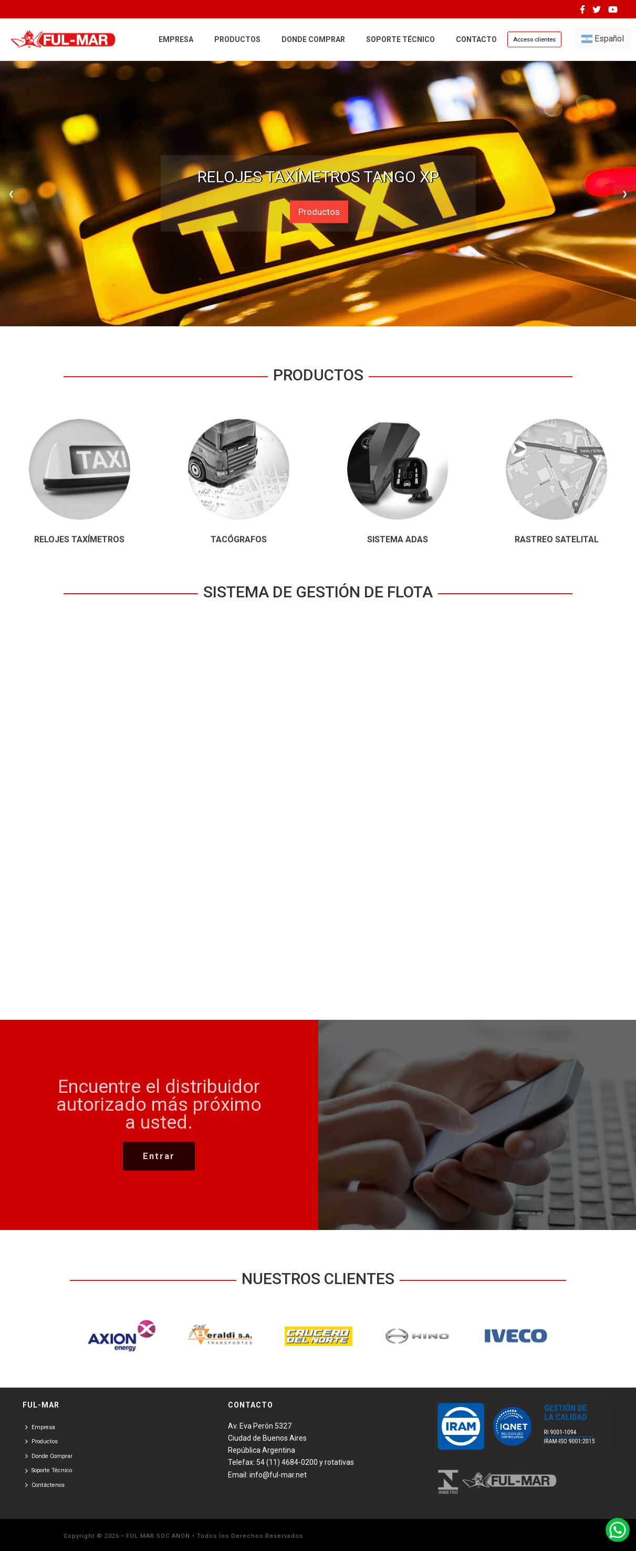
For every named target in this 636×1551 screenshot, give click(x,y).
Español (602, 39)
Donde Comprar (48, 1456)
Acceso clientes (534, 39)
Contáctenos (45, 1484)
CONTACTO (476, 39)
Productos (319, 211)
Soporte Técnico (48, 1470)
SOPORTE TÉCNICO (400, 39)
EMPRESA (176, 39)
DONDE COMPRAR (313, 39)
